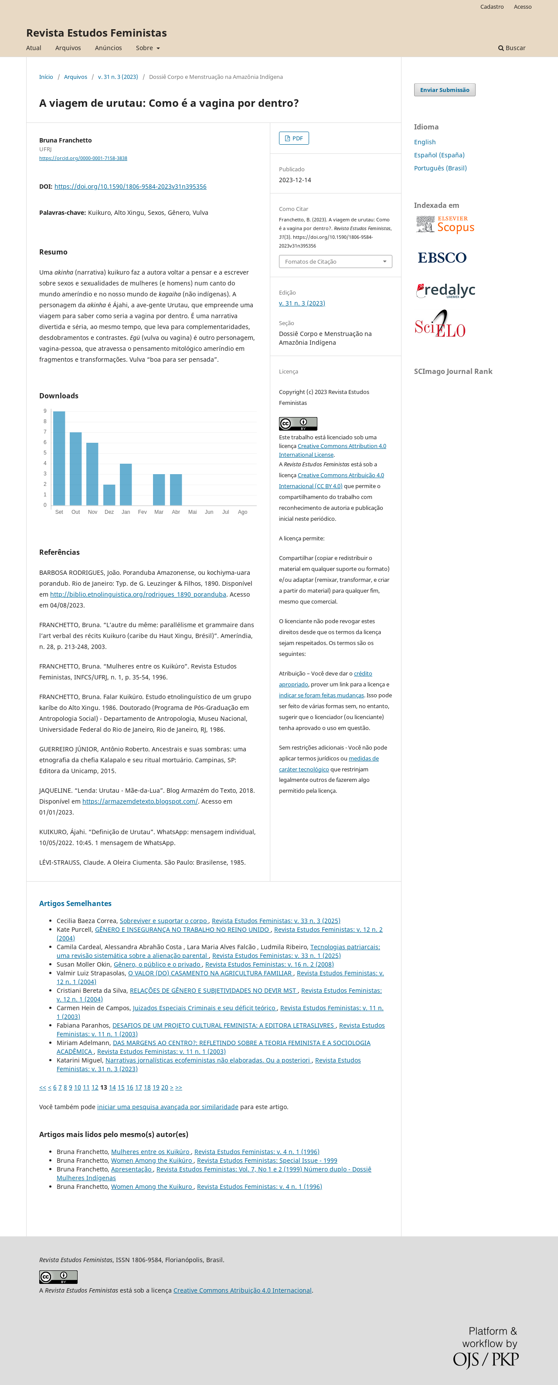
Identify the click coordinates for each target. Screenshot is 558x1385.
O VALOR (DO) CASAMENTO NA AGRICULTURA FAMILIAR (210, 973)
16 (129, 1087)
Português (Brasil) (440, 168)
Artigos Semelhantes (75, 903)
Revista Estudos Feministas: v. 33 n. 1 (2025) (276, 955)
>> (178, 1087)
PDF (297, 138)
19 (156, 1087)
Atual (33, 48)
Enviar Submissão (445, 90)
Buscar (512, 48)
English (425, 142)
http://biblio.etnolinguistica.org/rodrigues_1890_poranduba (138, 594)
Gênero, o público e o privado (158, 964)
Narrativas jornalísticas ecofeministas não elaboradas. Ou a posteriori (208, 1060)
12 (95, 1087)
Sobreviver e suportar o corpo (164, 921)
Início (46, 77)
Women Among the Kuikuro (152, 1186)
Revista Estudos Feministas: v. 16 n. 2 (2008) (269, 964)
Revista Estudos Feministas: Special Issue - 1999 (267, 1160)
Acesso (523, 6)
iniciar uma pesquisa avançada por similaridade (167, 1107)
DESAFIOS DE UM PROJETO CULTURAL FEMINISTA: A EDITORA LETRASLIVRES (224, 1025)
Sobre (145, 48)
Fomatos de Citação (311, 261)
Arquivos (68, 48)
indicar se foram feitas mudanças (321, 695)
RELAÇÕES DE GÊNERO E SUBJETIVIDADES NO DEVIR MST (214, 990)
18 (147, 1087)
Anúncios (108, 48)
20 (164, 1087)
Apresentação (132, 1169)
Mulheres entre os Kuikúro (151, 1151)
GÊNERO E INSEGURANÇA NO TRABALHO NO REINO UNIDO (183, 929)
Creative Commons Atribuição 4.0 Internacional (243, 1290)
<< (42, 1087)
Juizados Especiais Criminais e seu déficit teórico (205, 1008)
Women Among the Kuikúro (152, 1160)
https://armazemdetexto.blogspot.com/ (140, 801)
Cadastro (492, 6)
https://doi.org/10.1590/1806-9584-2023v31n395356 (130, 186)
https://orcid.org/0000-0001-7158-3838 (83, 158)
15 (121, 1087)
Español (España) (439, 155)
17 (138, 1087)
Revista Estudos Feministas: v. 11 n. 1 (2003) (161, 1051)
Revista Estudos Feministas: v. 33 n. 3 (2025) (276, 921)
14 (112, 1087)
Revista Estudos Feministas (96, 32)
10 (77, 1087)
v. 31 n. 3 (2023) (118, 77)
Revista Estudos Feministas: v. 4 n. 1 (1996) (257, 1151)
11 (86, 1087)
